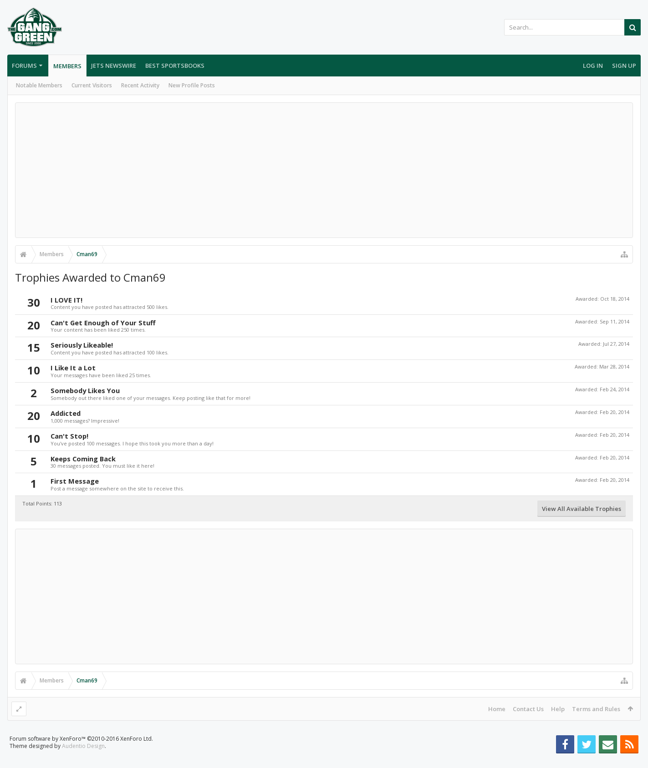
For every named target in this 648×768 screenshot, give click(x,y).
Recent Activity (140, 85)
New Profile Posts (191, 85)
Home (496, 709)
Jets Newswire (113, 65)
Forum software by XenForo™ (81, 753)
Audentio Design (83, 760)
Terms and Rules (596, 709)
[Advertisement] (324, 170)
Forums (24, 65)
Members (67, 66)
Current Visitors (91, 85)
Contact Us (528, 709)
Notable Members (39, 85)
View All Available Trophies (581, 509)
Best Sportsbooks (174, 65)
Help (558, 709)
